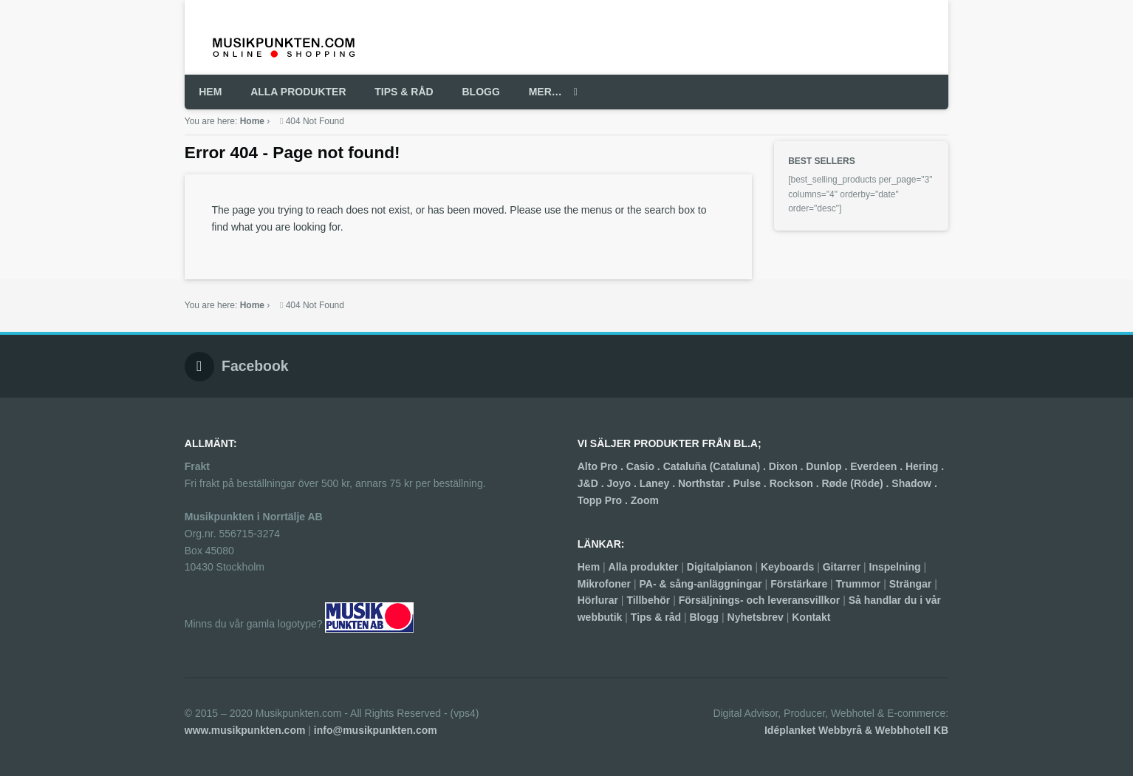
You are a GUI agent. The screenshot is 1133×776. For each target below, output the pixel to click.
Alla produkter (644, 567)
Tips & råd (656, 617)
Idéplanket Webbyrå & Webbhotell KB (856, 730)
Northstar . (705, 483)
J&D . (592, 483)
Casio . (644, 466)
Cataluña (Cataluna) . (716, 466)
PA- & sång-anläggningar (701, 584)
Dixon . (788, 466)
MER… (545, 92)
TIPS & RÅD (403, 92)
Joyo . (622, 483)
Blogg (704, 617)
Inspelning (895, 567)
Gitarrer (841, 567)
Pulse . (751, 483)
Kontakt (811, 617)
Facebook (255, 366)
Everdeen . (878, 466)
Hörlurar (598, 600)
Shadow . (914, 483)
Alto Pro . (602, 466)
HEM (210, 92)
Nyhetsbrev (756, 617)
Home (252, 121)
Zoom (645, 500)
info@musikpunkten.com (375, 730)
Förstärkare (798, 584)
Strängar (910, 584)
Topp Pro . (604, 500)
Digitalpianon (720, 567)
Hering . (925, 466)
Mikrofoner (604, 584)
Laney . (659, 483)
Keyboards (787, 567)
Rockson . (796, 483)
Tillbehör (648, 600)
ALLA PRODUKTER (298, 92)
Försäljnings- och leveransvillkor (760, 600)
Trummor (858, 584)
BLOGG (480, 92)
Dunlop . (828, 466)
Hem (589, 567)
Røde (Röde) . (856, 483)
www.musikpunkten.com (245, 730)
